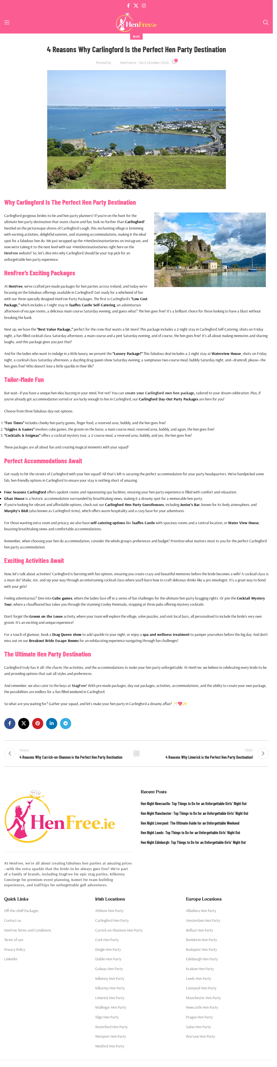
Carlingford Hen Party (112, 922)
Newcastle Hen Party (202, 1008)
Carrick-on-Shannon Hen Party (118, 931)
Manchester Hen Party (203, 999)
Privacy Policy (14, 951)
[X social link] (136, 5)
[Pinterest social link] (37, 723)
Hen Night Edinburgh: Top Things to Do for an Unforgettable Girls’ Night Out (193, 844)
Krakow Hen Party (200, 970)
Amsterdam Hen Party (203, 922)
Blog (136, 37)
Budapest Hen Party (201, 951)
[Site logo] (136, 22)
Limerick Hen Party (109, 999)
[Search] (265, 22)
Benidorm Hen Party (201, 941)
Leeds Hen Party (198, 979)
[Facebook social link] (128, 5)
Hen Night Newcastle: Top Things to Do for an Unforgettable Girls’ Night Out (194, 805)
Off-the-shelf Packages (21, 912)
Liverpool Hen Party (201, 989)
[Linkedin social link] (51, 723)
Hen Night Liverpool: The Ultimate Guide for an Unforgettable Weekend (190, 824)
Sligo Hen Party (107, 1018)
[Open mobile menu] (7, 22)
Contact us (12, 922)
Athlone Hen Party (109, 912)
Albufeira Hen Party (201, 912)
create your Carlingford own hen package (159, 392)
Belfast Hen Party (199, 931)
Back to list (136, 754)
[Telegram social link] (65, 723)
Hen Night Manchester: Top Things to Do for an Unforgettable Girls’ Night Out (194, 815)
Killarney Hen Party (110, 989)
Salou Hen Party (198, 1028)
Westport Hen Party (110, 1037)
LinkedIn (10, 960)
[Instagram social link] (144, 5)
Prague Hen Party (199, 1018)
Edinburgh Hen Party (202, 960)
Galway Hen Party (109, 970)
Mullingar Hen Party (110, 1008)
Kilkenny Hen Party (109, 979)
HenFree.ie (128, 62)
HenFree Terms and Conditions (27, 931)
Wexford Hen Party (109, 1047)
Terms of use (13, 941)
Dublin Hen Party (108, 960)
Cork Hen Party (107, 941)
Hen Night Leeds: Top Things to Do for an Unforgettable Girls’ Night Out (190, 834)
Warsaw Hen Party (200, 1037)
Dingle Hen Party (108, 951)
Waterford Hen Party (111, 1028)
